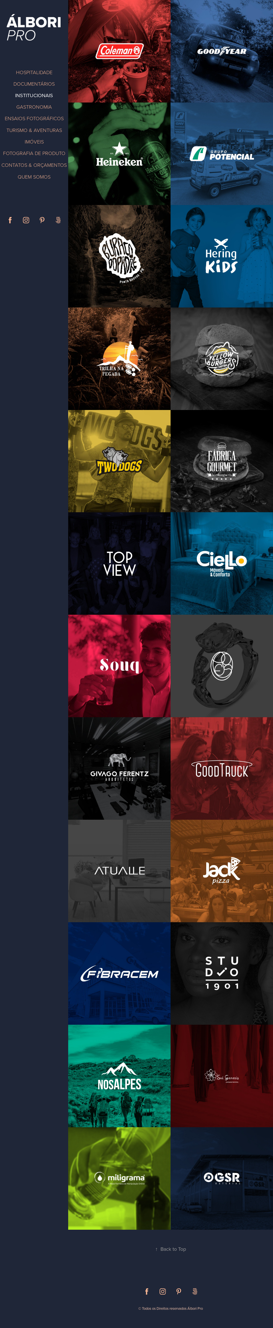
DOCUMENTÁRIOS (34, 83)
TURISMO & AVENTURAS (34, 130)
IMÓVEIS (34, 141)
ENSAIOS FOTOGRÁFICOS (34, 118)
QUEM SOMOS (34, 176)
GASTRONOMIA (34, 106)
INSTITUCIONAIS (34, 95)
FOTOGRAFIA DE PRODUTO (34, 153)
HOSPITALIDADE (34, 72)
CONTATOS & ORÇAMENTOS (34, 164)
